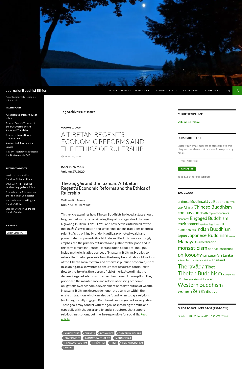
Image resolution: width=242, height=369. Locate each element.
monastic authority (97, 338)
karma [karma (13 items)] (232, 236)
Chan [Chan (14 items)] (180, 207)
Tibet (113, 342)
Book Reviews (190, 90)
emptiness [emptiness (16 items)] (183, 218)
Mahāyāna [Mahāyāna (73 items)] (189, 241)
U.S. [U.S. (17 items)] (180, 279)
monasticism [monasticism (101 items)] (192, 247)
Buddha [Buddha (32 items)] (219, 201)
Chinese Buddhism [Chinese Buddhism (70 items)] (213, 207)
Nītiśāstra (98, 342)
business (90, 333)
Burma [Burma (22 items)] (230, 201)
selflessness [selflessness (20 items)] (210, 255)
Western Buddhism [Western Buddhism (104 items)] (200, 284)
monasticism (123, 338)
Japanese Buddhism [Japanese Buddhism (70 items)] (207, 235)
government (72, 338)
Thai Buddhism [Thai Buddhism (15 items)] (203, 260)
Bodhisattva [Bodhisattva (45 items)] (201, 201)
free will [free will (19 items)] (219, 224)
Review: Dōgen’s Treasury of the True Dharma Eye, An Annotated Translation (20, 127)
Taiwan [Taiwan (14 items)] (181, 260)
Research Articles (166, 90)
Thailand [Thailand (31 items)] (218, 260)
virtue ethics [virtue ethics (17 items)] (199, 279)
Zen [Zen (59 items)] (196, 291)
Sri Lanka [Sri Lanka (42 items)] (225, 255)
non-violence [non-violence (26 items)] (217, 249)
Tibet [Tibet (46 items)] (210, 266)
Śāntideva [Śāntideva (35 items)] (209, 291)
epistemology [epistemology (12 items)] (206, 224)
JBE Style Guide (212, 90)
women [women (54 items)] (185, 291)
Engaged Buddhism (130, 333)
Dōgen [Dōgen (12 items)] (211, 213)
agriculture (71, 333)
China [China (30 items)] (188, 207)
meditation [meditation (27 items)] (208, 242)
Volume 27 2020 (71, 127)
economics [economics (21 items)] (222, 213)
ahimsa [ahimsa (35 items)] (184, 201)
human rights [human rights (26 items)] (187, 230)
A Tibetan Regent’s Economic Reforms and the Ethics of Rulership (102, 141)
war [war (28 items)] (210, 279)
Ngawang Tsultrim (75, 342)
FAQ (228, 90)
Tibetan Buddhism (132, 342)
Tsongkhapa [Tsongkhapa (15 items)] (229, 274)
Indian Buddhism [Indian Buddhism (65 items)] (213, 229)
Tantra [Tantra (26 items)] (190, 260)
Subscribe (187, 169)
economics (106, 333)
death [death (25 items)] (204, 213)
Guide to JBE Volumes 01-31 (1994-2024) (203, 316)
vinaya (68, 347)
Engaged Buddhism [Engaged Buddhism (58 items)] (209, 218)
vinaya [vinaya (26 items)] (187, 279)
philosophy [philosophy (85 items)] (190, 255)
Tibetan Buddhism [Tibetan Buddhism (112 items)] (200, 273)
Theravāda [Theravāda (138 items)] (191, 266)
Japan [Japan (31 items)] (182, 235)
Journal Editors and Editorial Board (129, 90)
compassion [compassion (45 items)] (188, 212)
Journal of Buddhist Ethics (26, 90)
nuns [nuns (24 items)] (229, 248)
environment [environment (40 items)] (189, 223)
